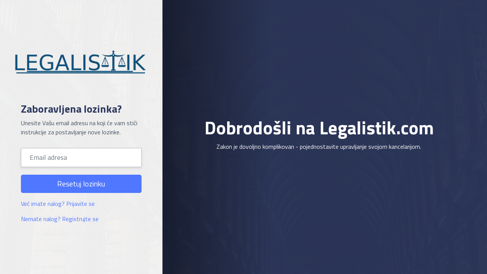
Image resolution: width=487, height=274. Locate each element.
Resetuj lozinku (81, 184)
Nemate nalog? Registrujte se (60, 218)
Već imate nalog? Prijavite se (58, 203)
